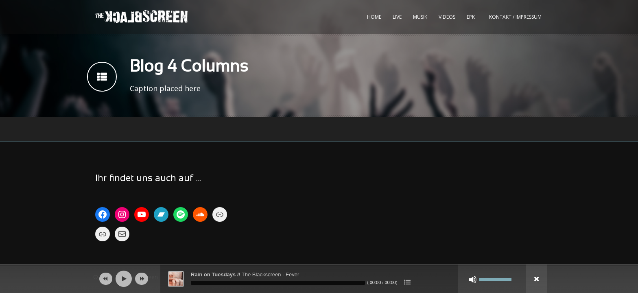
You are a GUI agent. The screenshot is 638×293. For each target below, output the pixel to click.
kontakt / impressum (515, 16)
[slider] (278, 283)
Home (374, 16)
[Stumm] (473, 280)
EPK (471, 16)
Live (397, 16)
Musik (420, 16)
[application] (319, 279)
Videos (447, 16)
